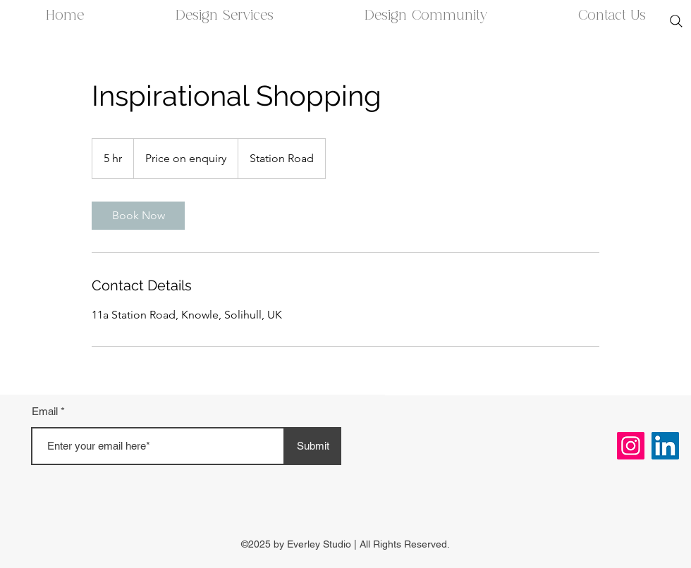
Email (45, 411)
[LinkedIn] (665, 445)
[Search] (676, 21)
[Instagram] (630, 445)
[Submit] (313, 446)
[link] (138, 216)
